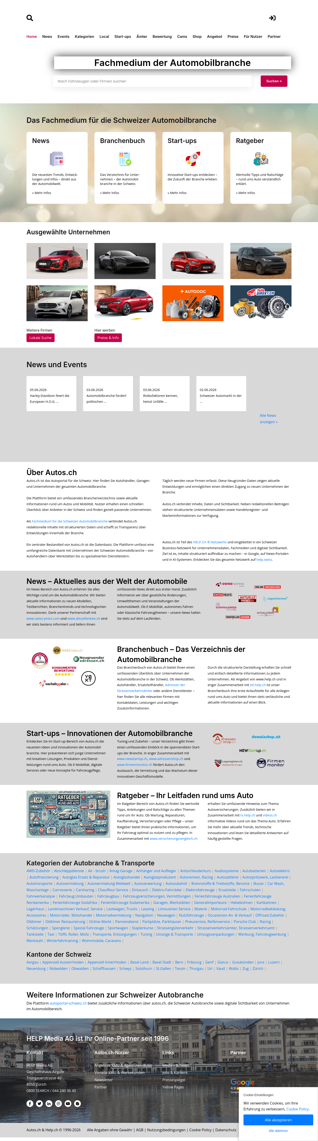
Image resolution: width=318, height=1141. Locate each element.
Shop (197, 36)
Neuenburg (36, 972)
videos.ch (270, 818)
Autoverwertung (148, 887)
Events (63, 36)
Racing (265, 925)
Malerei (200, 912)
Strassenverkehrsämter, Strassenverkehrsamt (236, 931)
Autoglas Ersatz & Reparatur (86, 880)
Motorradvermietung (113, 918)
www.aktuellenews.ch (83, 620)
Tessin (180, 972)
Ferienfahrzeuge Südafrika (75, 906)
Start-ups (122, 36)
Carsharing (85, 893)
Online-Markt (100, 925)
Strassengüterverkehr (175, 931)
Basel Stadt (161, 965)
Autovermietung (70, 887)
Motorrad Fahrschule (228, 912)
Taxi (50, 937)
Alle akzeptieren (278, 1119)
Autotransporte (39, 887)
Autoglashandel (127, 880)
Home (31, 36)
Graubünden (243, 965)
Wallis (233, 972)
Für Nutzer (253, 36)
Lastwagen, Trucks (121, 912)
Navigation (144, 918)
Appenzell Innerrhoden (107, 965)
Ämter (142, 36)
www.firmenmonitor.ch (134, 767)
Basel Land (139, 965)
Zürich (258, 972)
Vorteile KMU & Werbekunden (119, 1076)
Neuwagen (166, 918)
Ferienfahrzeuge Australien (217, 899)
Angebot (214, 36)
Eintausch (140, 893)
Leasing (147, 912)
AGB (141, 1133)
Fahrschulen (250, 893)
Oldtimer (33, 925)
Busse (258, 887)
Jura (261, 965)
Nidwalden (59, 972)
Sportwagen (118, 931)
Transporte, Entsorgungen (115, 937)
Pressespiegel (174, 1083)
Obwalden (80, 972)
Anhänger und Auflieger (156, 874)
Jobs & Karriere (175, 1076)
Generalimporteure (210, 906)
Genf (209, 965)
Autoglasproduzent (160, 880)
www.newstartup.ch (132, 762)
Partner (274, 36)
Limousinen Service (174, 912)
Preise (233, 36)
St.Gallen (163, 972)
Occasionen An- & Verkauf (229, 918)
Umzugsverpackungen (215, 937)
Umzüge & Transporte (174, 937)
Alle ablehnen (278, 1131)
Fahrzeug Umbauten (76, 899)
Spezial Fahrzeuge (89, 931)
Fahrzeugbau (108, 899)
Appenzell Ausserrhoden (63, 965)
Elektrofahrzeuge (200, 893)
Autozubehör (177, 887)
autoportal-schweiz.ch (69, 1006)
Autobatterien (254, 874)
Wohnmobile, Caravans (101, 944)
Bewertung (162, 36)
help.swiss (264, 560)
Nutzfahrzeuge (191, 918)
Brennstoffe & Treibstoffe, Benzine (220, 887)
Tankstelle (34, 937)
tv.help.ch (248, 818)
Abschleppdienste (69, 874)
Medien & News (175, 1068)
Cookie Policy (202, 1133)
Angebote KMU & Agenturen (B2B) (123, 1068)
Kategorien (84, 36)
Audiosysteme (226, 874)
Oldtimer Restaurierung (65, 925)
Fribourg (194, 965)
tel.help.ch (258, 687)
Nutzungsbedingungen (167, 1133)
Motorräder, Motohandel (71, 918)
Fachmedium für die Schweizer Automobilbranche (69, 522)
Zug (246, 972)
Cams (182, 36)
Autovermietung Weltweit (108, 887)
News (47, 36)
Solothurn (143, 972)
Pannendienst (127, 925)
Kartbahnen (267, 906)
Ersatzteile (227, 893)
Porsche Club (245, 925)
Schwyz (125, 972)
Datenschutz (227, 1133)
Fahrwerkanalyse (40, 899)
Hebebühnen (242, 906)
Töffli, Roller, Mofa (73, 937)
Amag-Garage (120, 874)
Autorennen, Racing (196, 880)
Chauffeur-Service (113, 893)
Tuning (146, 937)
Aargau (32, 965)
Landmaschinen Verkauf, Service (75, 912)
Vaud (220, 972)
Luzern (274, 965)
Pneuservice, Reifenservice (207, 925)
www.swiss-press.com (43, 620)
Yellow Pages (173, 1090)
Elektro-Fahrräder (167, 893)
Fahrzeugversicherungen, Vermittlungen (157, 899)
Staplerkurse (142, 931)
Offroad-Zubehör (269, 918)
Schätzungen (37, 931)
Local (104, 36)
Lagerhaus (35, 912)
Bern (179, 965)
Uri (209, 972)
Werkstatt (34, 944)
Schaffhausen (104, 972)
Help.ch (52, 1133)
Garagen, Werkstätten (171, 906)
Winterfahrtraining (62, 944)
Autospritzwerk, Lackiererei (265, 880)
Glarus (222, 965)
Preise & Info (108, 337)
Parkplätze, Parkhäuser (161, 925)
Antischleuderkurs (195, 874)
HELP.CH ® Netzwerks (210, 543)
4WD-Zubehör (38, 874)
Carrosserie (62, 893)
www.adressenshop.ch (166, 762)
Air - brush (97, 874)
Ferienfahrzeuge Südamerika (125, 906)
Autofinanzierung (44, 880)
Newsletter (103, 1083)
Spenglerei (61, 931)
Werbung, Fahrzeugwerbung (262, 937)
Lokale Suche (40, 337)
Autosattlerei (227, 880)
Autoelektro (280, 874)
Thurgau (196, 972)
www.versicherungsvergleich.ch (174, 842)
